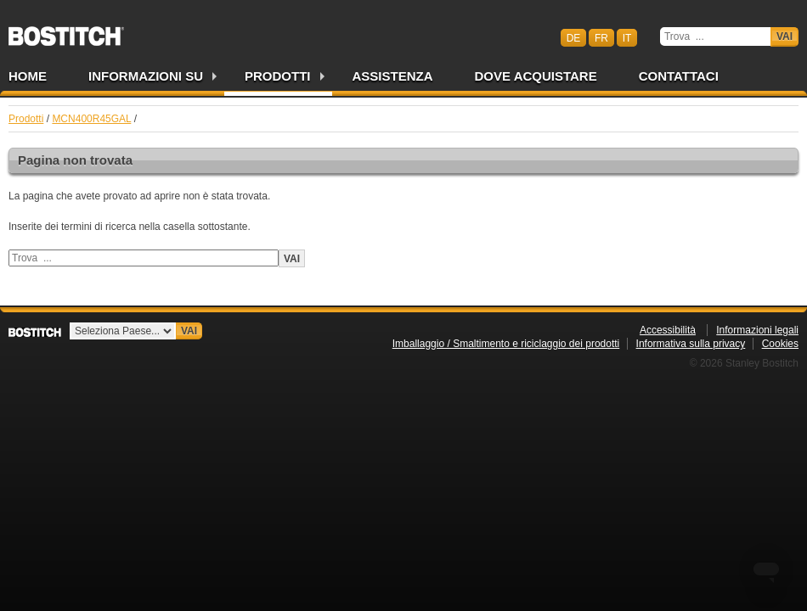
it (627, 37)
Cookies (780, 344)
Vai (784, 36)
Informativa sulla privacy (691, 344)
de (574, 37)
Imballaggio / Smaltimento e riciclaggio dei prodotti (505, 344)
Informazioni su (145, 76)
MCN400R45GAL (91, 119)
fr (601, 37)
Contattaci (679, 76)
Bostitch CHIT (66, 30)
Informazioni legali (757, 330)
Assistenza (393, 76)
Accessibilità (668, 330)
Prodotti (278, 76)
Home (27, 76)
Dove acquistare (536, 76)
